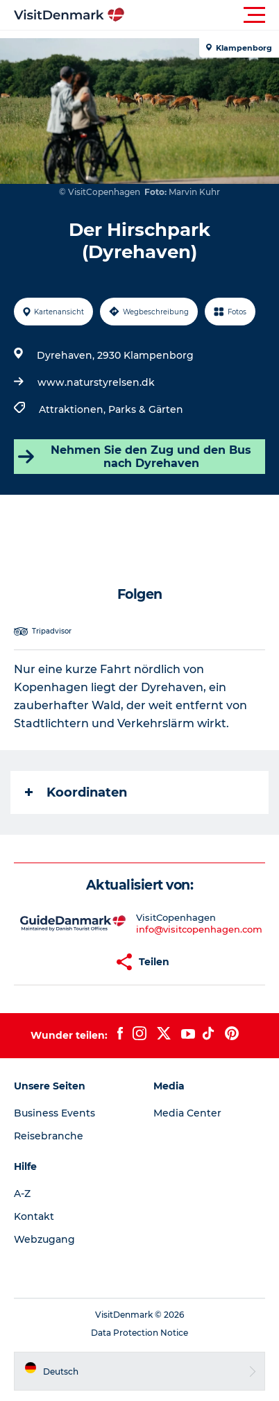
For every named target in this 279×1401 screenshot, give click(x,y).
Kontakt (34, 1216)
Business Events (54, 1113)
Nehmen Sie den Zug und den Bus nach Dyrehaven (134, 456)
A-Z (22, 1193)
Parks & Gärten (145, 409)
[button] (202, 15)
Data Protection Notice (139, 1332)
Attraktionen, (73, 409)
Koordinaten (76, 792)
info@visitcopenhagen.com (199, 929)
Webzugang (44, 1239)
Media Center (187, 1113)
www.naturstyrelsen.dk (96, 382)
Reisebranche (48, 1136)
